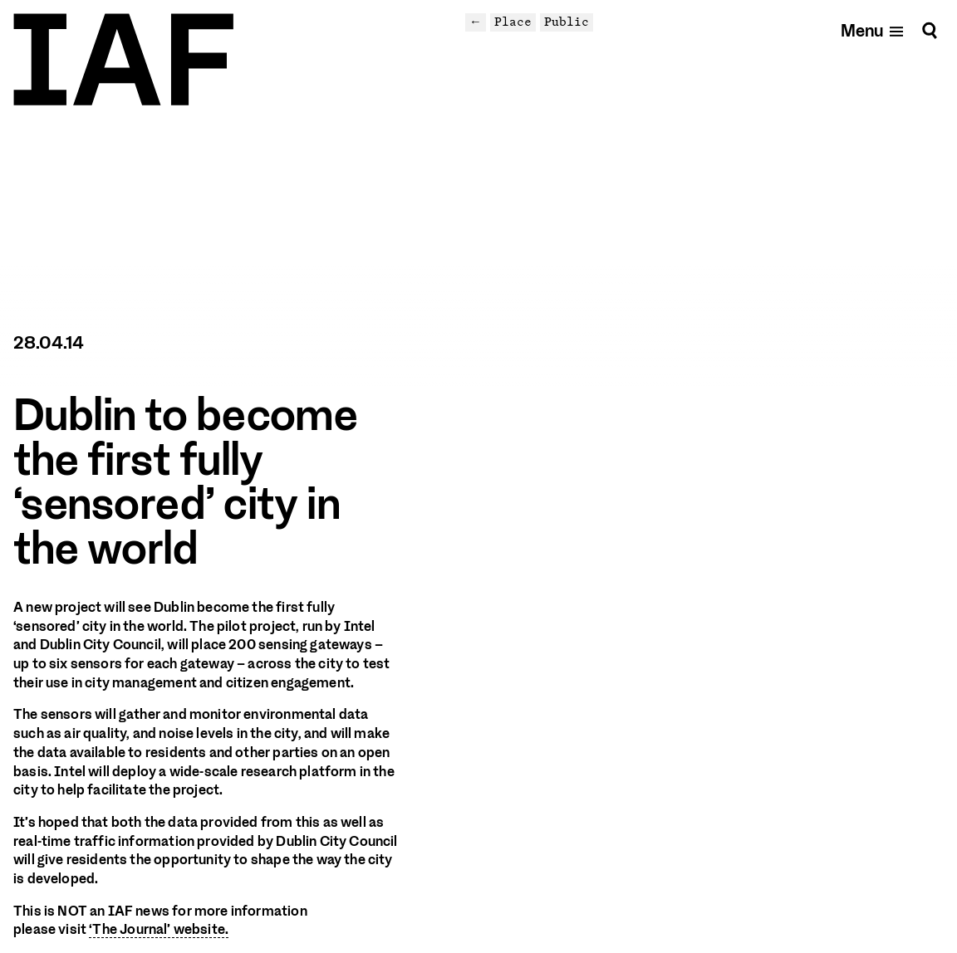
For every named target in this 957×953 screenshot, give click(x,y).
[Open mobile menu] (872, 30)
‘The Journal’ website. (158, 929)
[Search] (929, 30)
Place (513, 21)
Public (566, 21)
